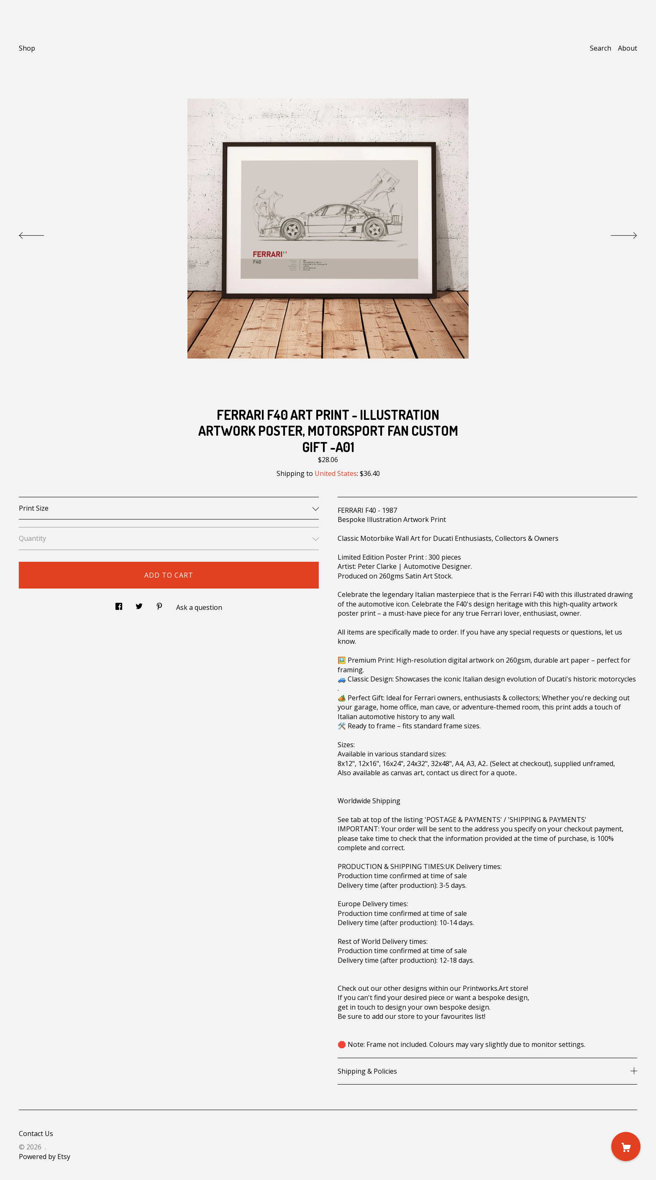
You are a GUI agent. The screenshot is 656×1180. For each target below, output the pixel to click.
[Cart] (626, 1146)
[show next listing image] (616, 233)
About (627, 48)
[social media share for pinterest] (159, 604)
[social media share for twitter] (139, 604)
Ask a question (199, 607)
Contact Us (36, 1133)
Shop (27, 48)
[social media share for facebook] (118, 604)
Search (600, 48)
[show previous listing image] (40, 233)
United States (336, 473)
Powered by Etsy (44, 1156)
